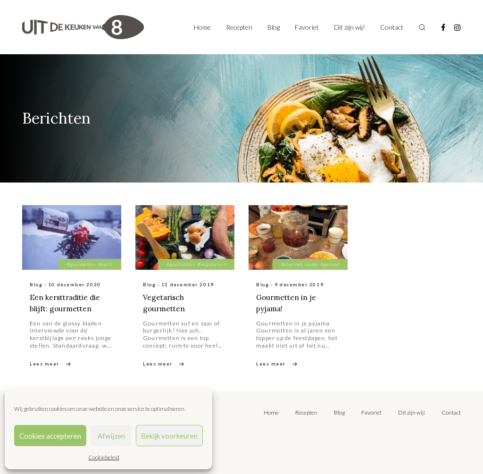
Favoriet (307, 27)
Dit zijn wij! (349, 27)
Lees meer (44, 363)
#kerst (105, 264)
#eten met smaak (299, 264)
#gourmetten (81, 264)
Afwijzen (111, 436)
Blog (273, 27)
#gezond (329, 264)
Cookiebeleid (103, 457)
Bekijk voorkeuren (169, 436)
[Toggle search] (422, 27)
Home (202, 27)
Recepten (239, 27)
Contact (391, 27)
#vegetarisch (212, 264)
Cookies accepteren (50, 436)
